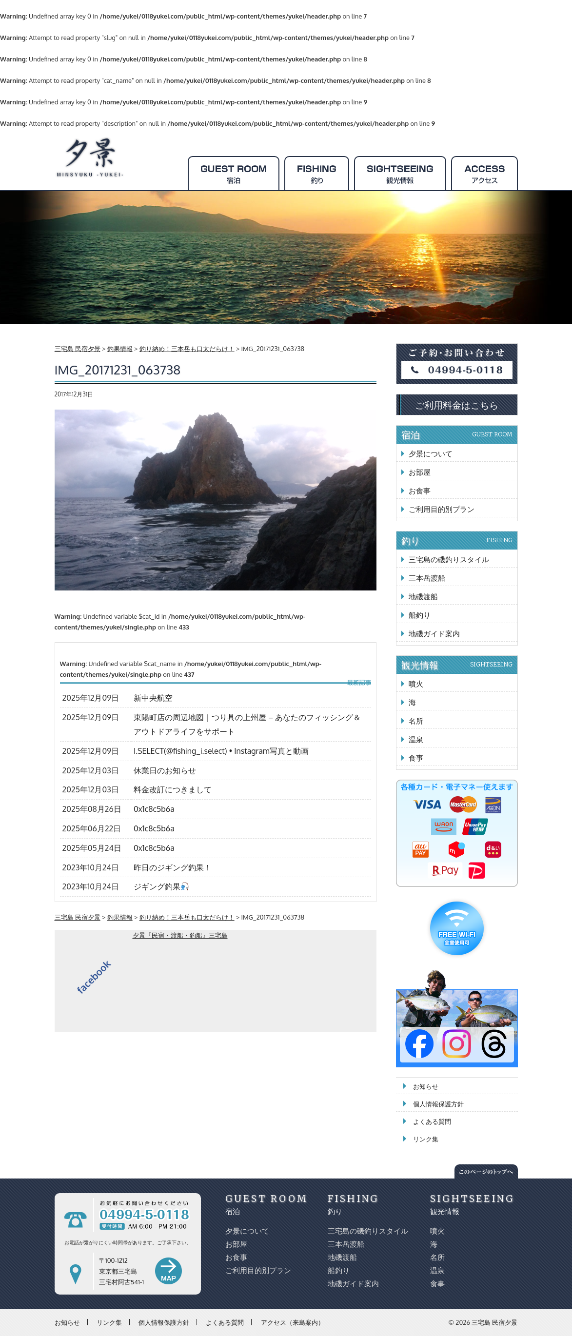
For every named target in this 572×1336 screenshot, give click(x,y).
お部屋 (420, 472)
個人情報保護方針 (438, 1104)
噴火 (416, 683)
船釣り (420, 615)
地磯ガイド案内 (434, 633)
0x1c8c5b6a (154, 809)
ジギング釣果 (161, 886)
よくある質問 (432, 1121)
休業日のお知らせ (165, 770)
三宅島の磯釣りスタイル (449, 559)
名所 (416, 721)
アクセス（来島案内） (292, 1322)
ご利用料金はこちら (456, 405)
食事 (416, 758)
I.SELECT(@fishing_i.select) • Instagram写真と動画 (221, 751)
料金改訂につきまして (173, 789)
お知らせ (425, 1086)
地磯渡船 (423, 596)
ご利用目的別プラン (441, 509)
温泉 (416, 739)
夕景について (431, 453)
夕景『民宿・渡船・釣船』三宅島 (180, 935)
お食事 (420, 490)
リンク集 (425, 1139)
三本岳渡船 (427, 578)
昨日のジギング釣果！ (173, 867)
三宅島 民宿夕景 (494, 1322)
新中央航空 (153, 698)
